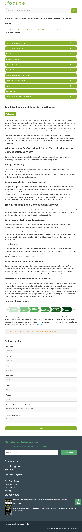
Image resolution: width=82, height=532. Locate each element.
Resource (68, 18)
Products (16, 18)
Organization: (11, 366)
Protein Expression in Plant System (18, 75)
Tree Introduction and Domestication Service (41, 409)
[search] (74, 10)
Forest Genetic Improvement (48, 30)
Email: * (9, 385)
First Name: (10, 346)
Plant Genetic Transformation (15, 43)
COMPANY (57, 18)
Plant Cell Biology (12, 70)
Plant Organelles (11, 64)
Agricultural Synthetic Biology (15, 80)
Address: (9, 376)
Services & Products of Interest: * (18, 405)
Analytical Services (12, 59)
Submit (41, 428)
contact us (40, 324)
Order (8, 23)
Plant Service (31, 30)
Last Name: (10, 356)
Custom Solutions (31, 18)
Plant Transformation (12, 478)
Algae (8, 86)
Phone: (8, 395)
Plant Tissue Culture (12, 481)
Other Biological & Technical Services (18, 97)
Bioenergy (8, 491)
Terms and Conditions (12, 524)
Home (7, 18)
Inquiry (11, 114)
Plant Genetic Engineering (14, 48)
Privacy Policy (24, 524)
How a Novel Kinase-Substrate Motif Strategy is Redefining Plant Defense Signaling (40, 499)
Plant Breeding (11, 54)
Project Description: (13, 415)
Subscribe (69, 452)
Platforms (46, 18)
